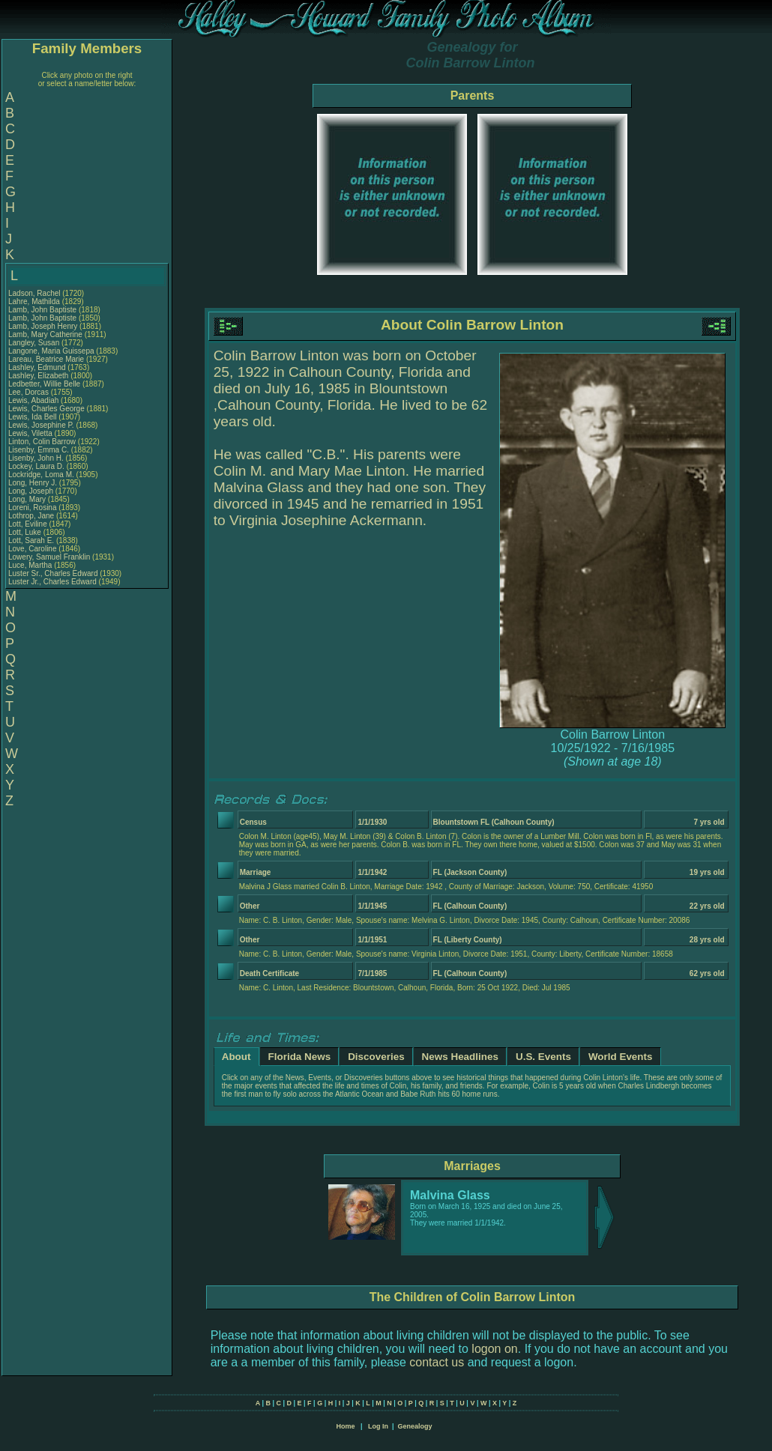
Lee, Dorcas (29, 392)
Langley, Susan (34, 343)
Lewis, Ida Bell (32, 417)
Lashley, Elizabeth (39, 376)
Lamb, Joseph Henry (42, 326)
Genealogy (415, 1426)
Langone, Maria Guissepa (51, 351)
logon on (494, 1348)
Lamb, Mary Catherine (45, 334)
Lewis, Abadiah (34, 400)
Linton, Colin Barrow (42, 441)
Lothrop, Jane (32, 516)
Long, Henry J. (32, 483)
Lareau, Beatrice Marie (46, 359)
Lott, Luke (25, 532)
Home (345, 1426)
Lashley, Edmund (37, 367)
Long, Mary (28, 499)
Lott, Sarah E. (31, 540)
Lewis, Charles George (46, 409)
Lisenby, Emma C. (38, 450)
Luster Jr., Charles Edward (52, 582)
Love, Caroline (33, 549)
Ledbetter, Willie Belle (44, 384)
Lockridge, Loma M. (41, 474)
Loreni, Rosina (33, 507)
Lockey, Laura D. (36, 466)
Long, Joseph (31, 491)
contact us (436, 1362)
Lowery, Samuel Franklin (49, 557)
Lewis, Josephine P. (41, 425)
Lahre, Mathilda (35, 301)
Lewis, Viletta (31, 433)
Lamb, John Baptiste (42, 310)
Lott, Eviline (28, 524)
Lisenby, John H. (36, 458)
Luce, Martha (31, 565)
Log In (378, 1426)
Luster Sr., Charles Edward (53, 573)
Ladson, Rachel (35, 293)
